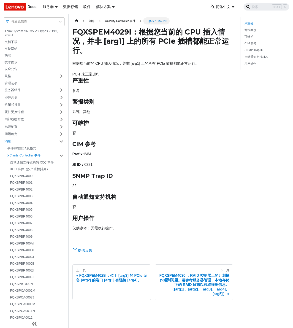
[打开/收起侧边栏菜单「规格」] (61, 76)
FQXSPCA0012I (21, 317)
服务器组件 (13, 90)
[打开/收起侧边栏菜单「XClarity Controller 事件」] (61, 155)
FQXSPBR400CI (22, 257)
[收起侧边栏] (34, 323)
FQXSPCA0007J (22, 297)
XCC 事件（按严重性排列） (30, 169)
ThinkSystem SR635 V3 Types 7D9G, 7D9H (31, 33)
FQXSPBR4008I (21, 230)
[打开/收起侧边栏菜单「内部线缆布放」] (61, 119)
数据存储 (70, 7)
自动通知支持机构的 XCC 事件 (32, 162)
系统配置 (11, 126)
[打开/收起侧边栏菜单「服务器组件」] (61, 90)
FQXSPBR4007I (21, 223)
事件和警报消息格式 (21, 148)
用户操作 (250, 63)
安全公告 (11, 69)
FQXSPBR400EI (22, 270)
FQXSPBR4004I (21, 203)
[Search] (266, 7)
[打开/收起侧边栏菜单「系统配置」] (61, 126)
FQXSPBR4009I (21, 236)
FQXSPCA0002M (22, 290)
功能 (8, 55)
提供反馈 (82, 250)
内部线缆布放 (14, 119)
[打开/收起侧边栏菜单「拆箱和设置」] (61, 104)
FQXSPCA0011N (22, 311)
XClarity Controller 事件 (24, 155)
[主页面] (76, 20)
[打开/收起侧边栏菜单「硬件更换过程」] (61, 112)
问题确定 (11, 134)
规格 (8, 76)
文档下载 (11, 42)
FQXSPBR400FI (22, 277)
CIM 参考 (250, 43)
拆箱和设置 (13, 104)
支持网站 (11, 49)
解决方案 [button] (103, 7)
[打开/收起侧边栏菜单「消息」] (61, 141)
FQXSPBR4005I (21, 209)
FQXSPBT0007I (21, 284)
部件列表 (11, 97)
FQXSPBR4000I (21, 176)
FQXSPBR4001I (21, 182)
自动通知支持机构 (256, 57)
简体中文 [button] (220, 7)
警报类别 (250, 30)
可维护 (248, 36)
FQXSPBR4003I (21, 196)
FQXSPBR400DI (22, 263)
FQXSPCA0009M (22, 304)
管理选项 (11, 83)
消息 (8, 141)
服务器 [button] (48, 7)
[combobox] (11, 21)
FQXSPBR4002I (21, 189)
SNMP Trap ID (253, 50)
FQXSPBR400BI (22, 250)
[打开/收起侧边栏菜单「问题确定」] (61, 134)
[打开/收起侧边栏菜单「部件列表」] (61, 97)
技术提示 (11, 62)
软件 (87, 7)
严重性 (248, 23)
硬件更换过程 (14, 112)
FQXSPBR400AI (22, 243)
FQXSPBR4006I (21, 216)
